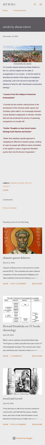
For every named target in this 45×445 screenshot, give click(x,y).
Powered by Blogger (23, 438)
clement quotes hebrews (16, 258)
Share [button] (5, 190)
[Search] (34, 4)
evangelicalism (17, 183)
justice (28, 183)
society (6, 186)
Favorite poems (20, 10)
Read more (37, 284)
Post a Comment (10, 208)
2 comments (16, 356)
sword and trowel (12, 398)
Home (5, 10)
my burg (9, 4)
